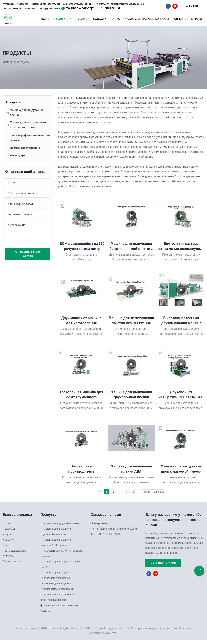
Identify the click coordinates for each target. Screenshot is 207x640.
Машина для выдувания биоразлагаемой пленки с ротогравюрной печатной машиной (131, 246)
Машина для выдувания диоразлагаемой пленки (181, 468)
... (120, 491)
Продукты (23, 62)
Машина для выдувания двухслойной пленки (131, 394)
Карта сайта (169, 628)
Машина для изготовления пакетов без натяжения (131, 320)
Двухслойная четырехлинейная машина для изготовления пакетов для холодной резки (181, 395)
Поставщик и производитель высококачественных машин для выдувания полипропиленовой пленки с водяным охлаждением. (81, 469)
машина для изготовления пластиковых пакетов (112, 132)
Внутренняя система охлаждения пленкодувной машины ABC (181, 246)
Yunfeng (8, 62)
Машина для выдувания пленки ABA (131, 468)
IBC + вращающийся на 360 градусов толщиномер (81, 246)
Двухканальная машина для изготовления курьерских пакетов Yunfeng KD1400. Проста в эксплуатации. (81, 321)
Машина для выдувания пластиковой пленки (86, 97)
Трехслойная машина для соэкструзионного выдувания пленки (81, 395)
